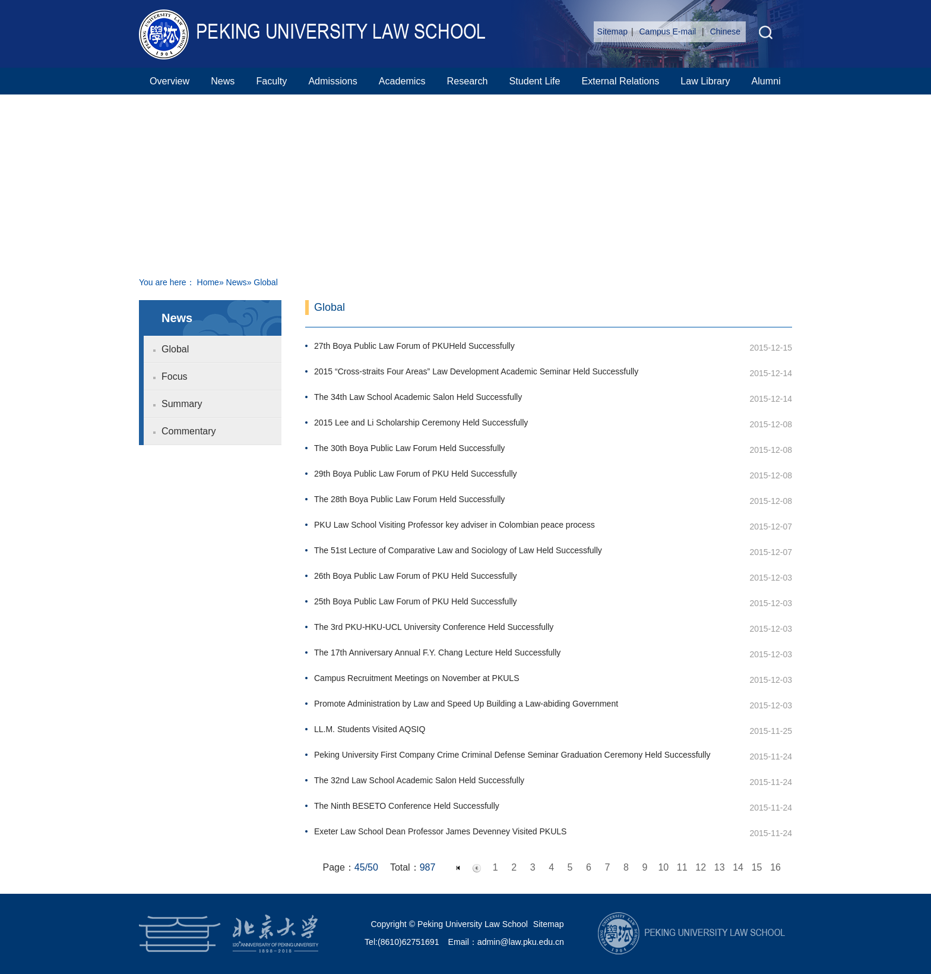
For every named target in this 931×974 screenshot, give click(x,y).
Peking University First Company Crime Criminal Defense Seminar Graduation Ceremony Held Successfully (512, 754)
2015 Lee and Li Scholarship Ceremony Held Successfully (421, 422)
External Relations (620, 80)
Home (208, 282)
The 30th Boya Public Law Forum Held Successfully (409, 448)
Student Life (534, 80)
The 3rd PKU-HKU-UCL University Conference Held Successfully (433, 627)
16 (775, 867)
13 (719, 867)
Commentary (189, 431)
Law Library (705, 80)
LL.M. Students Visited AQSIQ (369, 729)
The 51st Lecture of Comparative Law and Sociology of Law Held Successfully (458, 550)
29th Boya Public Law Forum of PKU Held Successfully (415, 473)
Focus (175, 376)
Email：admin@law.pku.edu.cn (506, 942)
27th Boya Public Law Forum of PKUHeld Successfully (414, 346)
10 (663, 867)
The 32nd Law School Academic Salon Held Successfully (419, 780)
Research (467, 80)
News (223, 80)
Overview (169, 80)
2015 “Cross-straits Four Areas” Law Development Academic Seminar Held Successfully (476, 371)
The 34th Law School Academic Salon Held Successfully (418, 397)
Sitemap (612, 31)
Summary (182, 404)
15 (757, 867)
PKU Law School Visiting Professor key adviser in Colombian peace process (454, 524)
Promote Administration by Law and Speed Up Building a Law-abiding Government (466, 703)
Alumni (766, 80)
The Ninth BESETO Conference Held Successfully (406, 806)
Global (175, 349)
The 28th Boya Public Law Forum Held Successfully (409, 499)
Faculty (271, 80)
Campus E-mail (669, 31)
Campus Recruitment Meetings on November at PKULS (416, 678)
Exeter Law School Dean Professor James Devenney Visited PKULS (440, 831)
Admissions (332, 80)
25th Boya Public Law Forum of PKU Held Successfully (415, 601)
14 (738, 867)
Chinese (725, 31)
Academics (402, 80)
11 (682, 867)
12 (700, 867)
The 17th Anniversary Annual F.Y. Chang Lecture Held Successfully (437, 652)
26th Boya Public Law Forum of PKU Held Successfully (415, 576)
